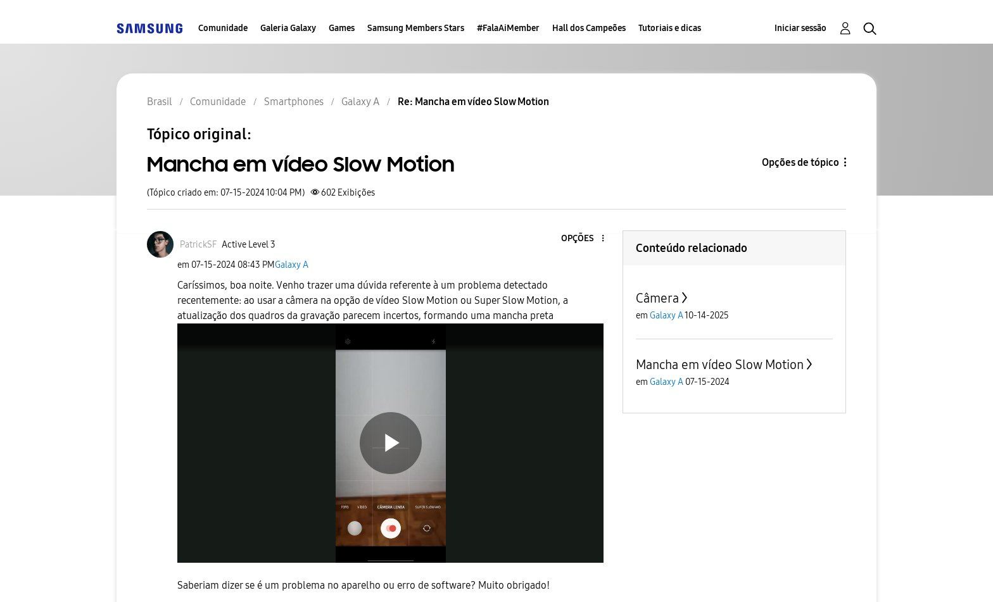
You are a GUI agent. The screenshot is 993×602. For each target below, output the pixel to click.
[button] (582, 239)
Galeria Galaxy (288, 28)
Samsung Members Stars (415, 28)
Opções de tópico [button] (800, 162)
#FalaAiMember (508, 28)
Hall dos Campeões (589, 28)
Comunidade (223, 28)
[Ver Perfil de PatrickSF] (198, 244)
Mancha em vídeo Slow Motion (720, 364)
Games (342, 28)
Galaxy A (291, 265)
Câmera (657, 298)
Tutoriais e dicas (669, 28)
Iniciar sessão (800, 28)
